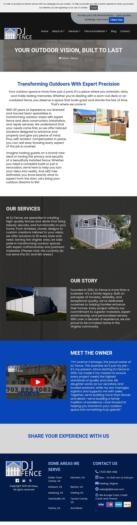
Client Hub (116, 20)
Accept (94, 8)
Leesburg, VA (55, 492)
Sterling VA (77, 492)
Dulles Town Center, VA (55, 479)
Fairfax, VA (54, 508)
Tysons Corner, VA (79, 500)
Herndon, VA (78, 477)
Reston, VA (77, 487)
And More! (76, 508)
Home (65, 58)
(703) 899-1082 (106, 472)
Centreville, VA (56, 498)
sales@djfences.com (109, 489)
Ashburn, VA (55, 487)
